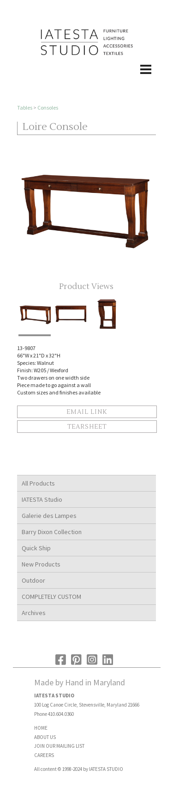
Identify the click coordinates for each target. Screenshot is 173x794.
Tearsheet (87, 427)
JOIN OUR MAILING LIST (59, 746)
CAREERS (44, 755)
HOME (41, 728)
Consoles (47, 107)
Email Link (86, 412)
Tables (24, 107)
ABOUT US (45, 737)
